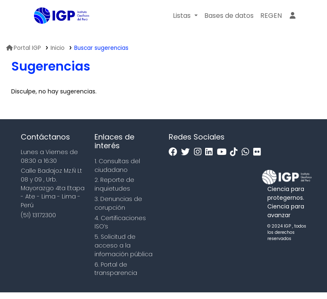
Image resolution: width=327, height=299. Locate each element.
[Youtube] (223, 152)
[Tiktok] (236, 152)
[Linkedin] (211, 152)
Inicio (58, 48)
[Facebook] (175, 152)
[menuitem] (271, 15)
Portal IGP (23, 48)
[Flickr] (259, 152)
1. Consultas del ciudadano (117, 165)
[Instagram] (200, 152)
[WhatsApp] (247, 152)
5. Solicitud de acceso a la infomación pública (123, 245)
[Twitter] (187, 152)
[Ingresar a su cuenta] (292, 15)
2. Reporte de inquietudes (114, 184)
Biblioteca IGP (54, 32)
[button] (185, 15)
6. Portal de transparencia (115, 268)
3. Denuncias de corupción (118, 203)
